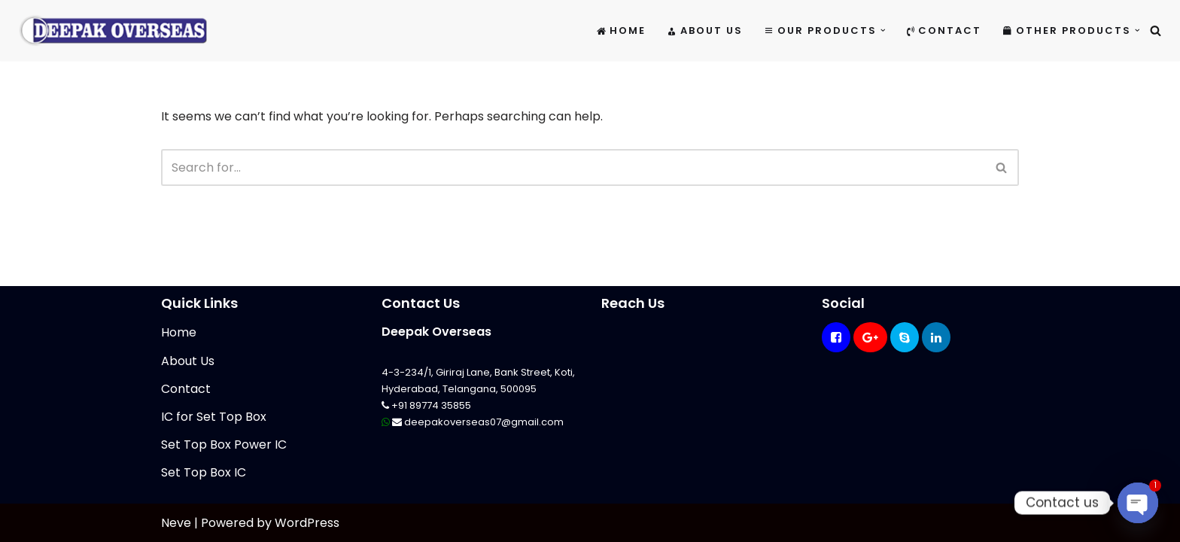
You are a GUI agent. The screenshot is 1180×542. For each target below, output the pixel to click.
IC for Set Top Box (213, 416)
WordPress (307, 522)
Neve (176, 522)
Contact (944, 30)
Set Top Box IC (203, 472)
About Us (705, 30)
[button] (883, 30)
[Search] (1155, 30)
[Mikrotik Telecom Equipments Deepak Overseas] (112, 30)
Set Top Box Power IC (224, 444)
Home (621, 30)
